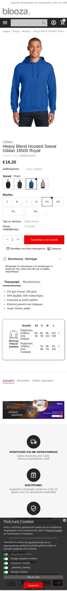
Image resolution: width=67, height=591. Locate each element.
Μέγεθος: (8, 194)
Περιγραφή (11, 281)
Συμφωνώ (33, 585)
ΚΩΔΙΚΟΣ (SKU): (11, 156)
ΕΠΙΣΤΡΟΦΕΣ (33, 485)
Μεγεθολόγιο (31, 281)
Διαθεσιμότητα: (11, 169)
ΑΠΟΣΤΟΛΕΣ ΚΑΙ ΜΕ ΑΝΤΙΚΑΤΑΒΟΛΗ (33, 451)
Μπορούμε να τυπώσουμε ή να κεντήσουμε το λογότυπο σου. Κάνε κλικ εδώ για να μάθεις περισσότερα (29, 269)
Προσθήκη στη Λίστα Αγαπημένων (25, 248)
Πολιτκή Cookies (54, 530)
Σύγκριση (54, 248)
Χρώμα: (7, 176)
